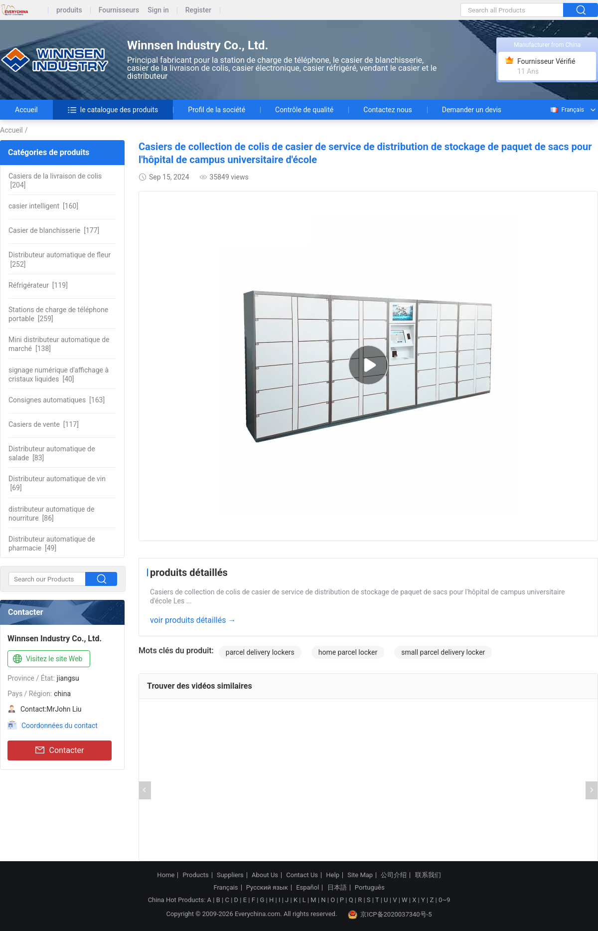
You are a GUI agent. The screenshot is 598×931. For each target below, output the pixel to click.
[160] (43, 206)
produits (69, 10)
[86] (51, 513)
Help (332, 875)
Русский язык (267, 888)
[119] (38, 285)
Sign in (158, 10)
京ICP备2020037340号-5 (390, 914)
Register (198, 10)
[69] (57, 483)
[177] (53, 230)
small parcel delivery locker (443, 652)
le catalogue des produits (113, 110)
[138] (59, 344)
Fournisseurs (119, 10)
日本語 (337, 888)
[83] (51, 453)
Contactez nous (387, 110)
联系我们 (428, 875)
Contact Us (302, 875)
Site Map (360, 875)
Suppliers (230, 875)
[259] (58, 314)
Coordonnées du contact (59, 726)
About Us (265, 875)
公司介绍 (394, 875)
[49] (51, 543)
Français (566, 109)
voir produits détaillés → (193, 620)
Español (307, 888)
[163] (56, 400)
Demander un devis (471, 110)
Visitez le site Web (46, 659)
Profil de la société (216, 110)
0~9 (444, 900)
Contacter (59, 750)
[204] (55, 180)
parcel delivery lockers (260, 652)
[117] (43, 424)
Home (165, 875)
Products (196, 875)
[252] (59, 259)
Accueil (26, 110)
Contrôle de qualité (304, 110)
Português (370, 888)
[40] (58, 374)
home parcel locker (347, 652)
